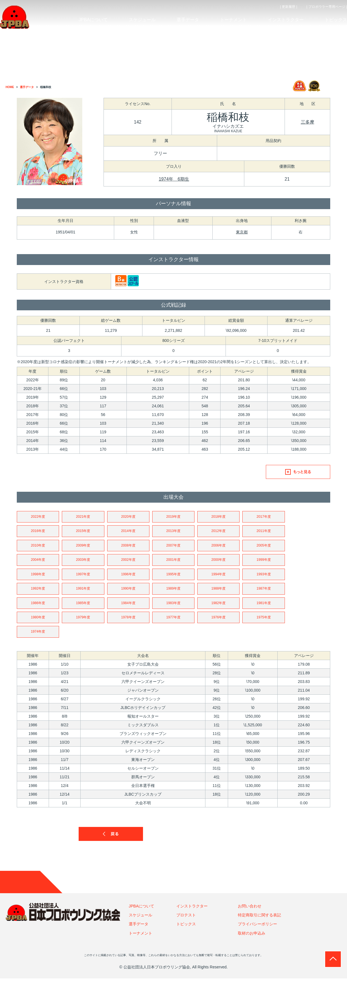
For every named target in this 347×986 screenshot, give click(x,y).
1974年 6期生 (174, 179)
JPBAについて (141, 913)
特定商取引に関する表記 (259, 922)
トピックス (186, 931)
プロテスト (186, 922)
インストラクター (192, 913)
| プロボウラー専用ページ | (326, 7)
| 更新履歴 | (288, 7)
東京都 (242, 232)
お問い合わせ (249, 913)
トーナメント (140, 940)
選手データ (138, 931)
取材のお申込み (251, 940)
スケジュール (140, 922)
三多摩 (307, 122)
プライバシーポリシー (257, 931)
